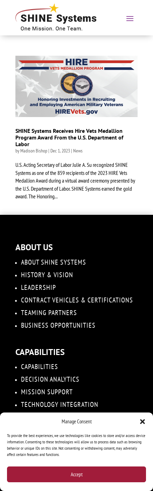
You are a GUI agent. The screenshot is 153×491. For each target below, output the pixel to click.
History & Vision (47, 274)
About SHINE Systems (53, 262)
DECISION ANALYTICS (50, 379)
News (78, 151)
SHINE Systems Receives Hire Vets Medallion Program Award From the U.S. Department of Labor (69, 137)
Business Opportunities (58, 325)
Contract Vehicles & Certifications (77, 300)
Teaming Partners (49, 312)
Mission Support (47, 391)
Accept (77, 474)
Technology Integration (59, 404)
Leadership (38, 287)
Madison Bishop (33, 151)
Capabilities (39, 366)
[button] (142, 421)
